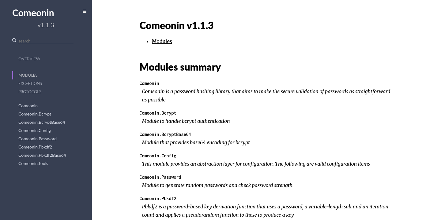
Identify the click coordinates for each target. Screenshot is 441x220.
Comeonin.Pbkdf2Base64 (42, 155)
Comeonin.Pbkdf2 (35, 146)
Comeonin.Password (37, 138)
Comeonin (28, 105)
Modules (28, 75)
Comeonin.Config (34, 130)
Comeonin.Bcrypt (34, 113)
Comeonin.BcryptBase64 (41, 122)
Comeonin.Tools (33, 163)
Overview (29, 58)
